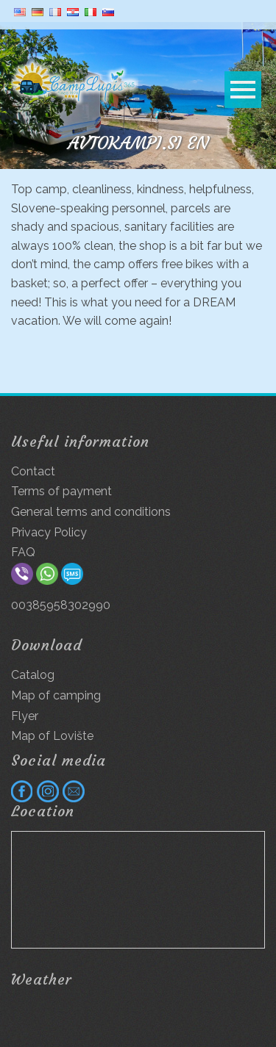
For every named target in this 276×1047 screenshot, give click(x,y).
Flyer (24, 716)
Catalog (32, 675)
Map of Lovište (52, 736)
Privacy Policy (49, 532)
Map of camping (56, 695)
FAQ (23, 552)
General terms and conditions (91, 512)
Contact (33, 471)
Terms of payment (61, 491)
